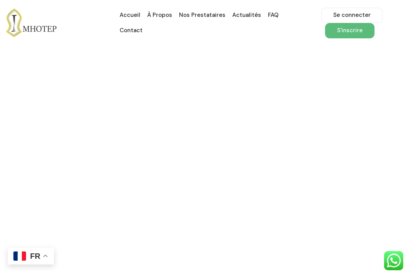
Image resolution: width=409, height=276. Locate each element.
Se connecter (352, 15)
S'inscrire (350, 30)
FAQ (273, 15)
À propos (159, 15)
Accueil (130, 15)
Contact (131, 30)
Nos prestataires (202, 15)
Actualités (246, 15)
